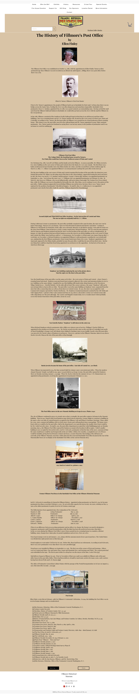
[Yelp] (64, 686)
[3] (41, 113)
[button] (130, 25)
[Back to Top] (53, 668)
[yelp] (71, 686)
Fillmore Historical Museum (69, 675)
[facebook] (69, 686)
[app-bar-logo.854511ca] (66, 686)
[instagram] (74, 686)
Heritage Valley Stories (95, 30)
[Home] (83, 668)
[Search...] (40, 29)
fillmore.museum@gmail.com (69, 681)
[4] (51, 126)
